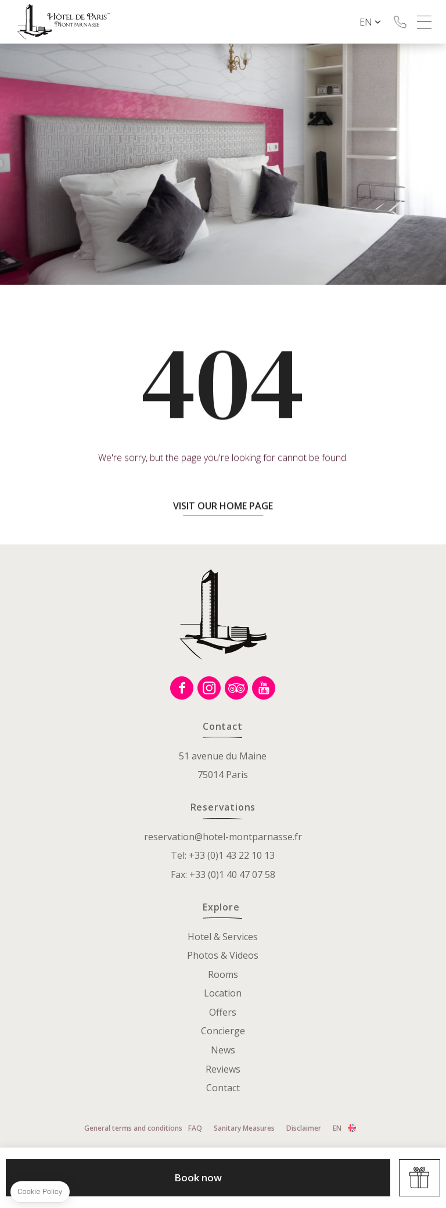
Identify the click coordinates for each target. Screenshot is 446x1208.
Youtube (263, 688)
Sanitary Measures (244, 1128)
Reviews (223, 1069)
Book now (198, 1177)
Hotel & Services (223, 936)
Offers (222, 1012)
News (223, 1050)
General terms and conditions (133, 1128)
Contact (223, 1087)
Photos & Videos (222, 955)
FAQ (195, 1128)
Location (223, 993)
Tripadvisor (236, 688)
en (376, 22)
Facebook (181, 688)
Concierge (223, 1030)
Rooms (223, 974)
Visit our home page (223, 524)
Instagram (209, 688)
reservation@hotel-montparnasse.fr (223, 836)
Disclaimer (303, 1128)
